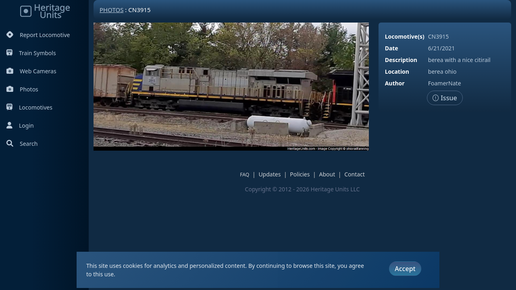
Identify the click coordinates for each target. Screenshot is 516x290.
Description (401, 60)
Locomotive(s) (404, 36)
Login (20, 125)
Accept (405, 268)
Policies (300, 174)
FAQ (244, 174)
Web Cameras (31, 71)
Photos (22, 89)
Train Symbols (31, 53)
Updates (269, 174)
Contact (354, 174)
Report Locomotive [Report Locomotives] (38, 35)
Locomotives (29, 107)
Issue (445, 97)
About (327, 174)
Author (395, 83)
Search (21, 143)
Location (397, 71)
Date (391, 48)
